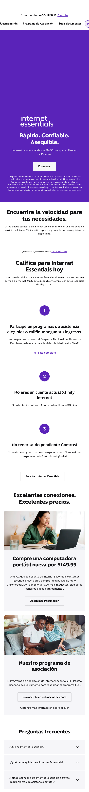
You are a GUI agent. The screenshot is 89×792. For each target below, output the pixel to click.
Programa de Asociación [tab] (38, 23)
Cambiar (63, 15)
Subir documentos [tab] (70, 23)
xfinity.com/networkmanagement (64, 190)
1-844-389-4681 (59, 251)
